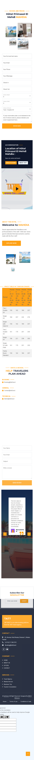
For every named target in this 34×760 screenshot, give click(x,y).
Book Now (17, 126)
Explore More (11, 243)
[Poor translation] (6, 717)
